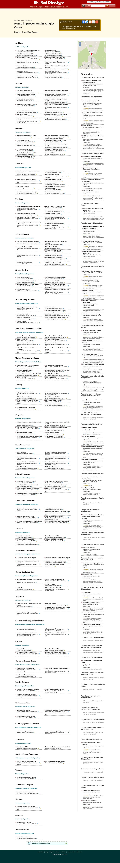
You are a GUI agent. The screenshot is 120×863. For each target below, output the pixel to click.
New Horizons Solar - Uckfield (52, 339)
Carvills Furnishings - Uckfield (52, 648)
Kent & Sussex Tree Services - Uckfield (54, 564)
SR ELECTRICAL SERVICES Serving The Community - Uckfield (55, 187)
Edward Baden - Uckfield (51, 246)
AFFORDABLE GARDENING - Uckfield (26, 156)
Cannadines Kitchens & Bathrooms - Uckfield (28, 365)
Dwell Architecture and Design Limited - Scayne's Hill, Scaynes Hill (92, 81)
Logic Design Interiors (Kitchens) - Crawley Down (57, 370)
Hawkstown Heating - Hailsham (90, 612)
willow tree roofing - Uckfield (52, 280)
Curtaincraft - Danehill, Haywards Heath (26, 652)
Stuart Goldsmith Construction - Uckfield (27, 104)
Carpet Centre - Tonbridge (88, 436)
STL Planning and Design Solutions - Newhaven (28, 50)
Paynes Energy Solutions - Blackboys (54, 335)
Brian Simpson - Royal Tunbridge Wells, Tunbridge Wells (92, 477)
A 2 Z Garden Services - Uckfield (25, 149)
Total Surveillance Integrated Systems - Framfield (57, 731)
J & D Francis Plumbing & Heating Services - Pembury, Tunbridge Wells (93, 227)
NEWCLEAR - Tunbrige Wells (24, 837)
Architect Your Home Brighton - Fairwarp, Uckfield (57, 61)
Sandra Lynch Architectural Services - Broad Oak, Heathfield (57, 66)
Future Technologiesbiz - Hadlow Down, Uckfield (57, 521)
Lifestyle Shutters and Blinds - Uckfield (54, 689)
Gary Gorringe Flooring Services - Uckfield (27, 400)
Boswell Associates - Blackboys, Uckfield (55, 57)
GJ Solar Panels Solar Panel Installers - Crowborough (26, 348)
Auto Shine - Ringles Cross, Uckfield (26, 806)
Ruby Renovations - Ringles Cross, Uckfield (56, 118)
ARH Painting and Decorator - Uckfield (26, 481)
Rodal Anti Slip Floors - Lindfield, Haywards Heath (57, 457)
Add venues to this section (41, 843)
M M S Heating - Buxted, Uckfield (53, 587)
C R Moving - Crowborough (23, 261)
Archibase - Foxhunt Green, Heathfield (26, 694)
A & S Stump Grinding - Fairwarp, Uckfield (55, 561)
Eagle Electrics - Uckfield (23, 186)
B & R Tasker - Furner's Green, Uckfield (26, 557)
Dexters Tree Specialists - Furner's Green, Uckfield (57, 557)
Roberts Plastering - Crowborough (25, 539)
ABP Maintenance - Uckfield (52, 174)
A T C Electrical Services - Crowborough (26, 191)
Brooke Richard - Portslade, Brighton (91, 156)
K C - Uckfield (20, 587)
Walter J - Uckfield (49, 152)
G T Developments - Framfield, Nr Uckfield (55, 94)
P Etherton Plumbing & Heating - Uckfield (55, 206)
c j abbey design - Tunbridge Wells (25, 792)
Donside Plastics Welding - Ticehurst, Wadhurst (91, 743)
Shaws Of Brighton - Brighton (89, 381)
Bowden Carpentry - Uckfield (52, 432)
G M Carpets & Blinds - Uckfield (53, 404)
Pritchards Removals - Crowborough (91, 314)
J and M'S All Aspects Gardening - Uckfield (55, 140)
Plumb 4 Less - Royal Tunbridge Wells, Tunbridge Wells (91, 252)
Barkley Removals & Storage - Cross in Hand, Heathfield (56, 242)
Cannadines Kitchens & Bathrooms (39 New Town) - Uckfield (29, 604)
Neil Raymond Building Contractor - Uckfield (56, 114)
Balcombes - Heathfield (22, 746)
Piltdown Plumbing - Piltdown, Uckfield (54, 217)
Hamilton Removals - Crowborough (54, 257)
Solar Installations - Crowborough (53, 342)
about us (98, 1)
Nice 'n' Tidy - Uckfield (87, 190)
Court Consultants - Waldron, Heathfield (26, 761)
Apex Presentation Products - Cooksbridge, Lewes (57, 511)
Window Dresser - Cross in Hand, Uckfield (55, 652)
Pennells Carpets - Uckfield (52, 392)
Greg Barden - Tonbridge (88, 547)
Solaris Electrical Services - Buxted (25, 516)
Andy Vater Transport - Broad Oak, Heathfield (28, 241)
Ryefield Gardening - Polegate (89, 168)
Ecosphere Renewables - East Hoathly (26, 335)
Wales (57, 851)
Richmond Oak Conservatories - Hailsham (27, 628)
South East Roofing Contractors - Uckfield (55, 277)
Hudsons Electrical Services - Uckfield (54, 171)
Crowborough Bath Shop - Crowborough (27, 612)
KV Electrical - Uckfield (51, 183)
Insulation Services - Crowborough (25, 342)
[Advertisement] (60, 14)
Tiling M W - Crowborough (23, 466)
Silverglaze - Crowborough (23, 317)
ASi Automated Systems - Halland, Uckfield (27, 508)
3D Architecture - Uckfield (23, 61)
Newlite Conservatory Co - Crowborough (27, 632)
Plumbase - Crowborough (51, 225)
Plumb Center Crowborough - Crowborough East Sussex (57, 348)
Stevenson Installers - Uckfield (24, 432)
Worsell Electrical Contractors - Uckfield (26, 179)
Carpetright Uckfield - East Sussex (25, 392)
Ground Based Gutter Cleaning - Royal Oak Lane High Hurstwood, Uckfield (57, 290)
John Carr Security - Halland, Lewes (25, 731)
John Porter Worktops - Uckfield (25, 370)
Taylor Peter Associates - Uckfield (25, 53)
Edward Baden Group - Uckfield (24, 246)
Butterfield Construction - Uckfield (25, 99)
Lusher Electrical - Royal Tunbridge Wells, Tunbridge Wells (92, 209)
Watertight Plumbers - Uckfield (52, 213)
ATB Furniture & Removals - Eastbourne (92, 271)
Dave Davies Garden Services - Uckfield (26, 152)
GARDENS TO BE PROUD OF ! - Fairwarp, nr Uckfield (56, 144)
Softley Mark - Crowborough (52, 222)
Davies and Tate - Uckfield (23, 314)
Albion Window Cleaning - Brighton (91, 790)
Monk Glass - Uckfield (50, 307)
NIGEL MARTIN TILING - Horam (24, 457)
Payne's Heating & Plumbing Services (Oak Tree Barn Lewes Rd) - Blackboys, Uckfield (28, 207)
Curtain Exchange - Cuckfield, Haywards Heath (92, 661)
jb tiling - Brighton (21, 452)
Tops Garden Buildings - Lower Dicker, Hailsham (57, 628)
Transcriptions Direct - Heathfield (53, 508)
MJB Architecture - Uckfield (23, 57)
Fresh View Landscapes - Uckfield (25, 144)
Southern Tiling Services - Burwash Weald (55, 452)
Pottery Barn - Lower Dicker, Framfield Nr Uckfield (57, 607)
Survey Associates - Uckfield (52, 71)
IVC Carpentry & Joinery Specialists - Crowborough (29, 436)
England (52, 851)
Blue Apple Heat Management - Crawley (55, 761)
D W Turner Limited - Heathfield (53, 110)
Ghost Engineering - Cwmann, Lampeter (26, 777)
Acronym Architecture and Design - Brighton (28, 689)
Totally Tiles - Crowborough (52, 466)
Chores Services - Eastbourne (89, 800)
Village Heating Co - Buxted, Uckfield (26, 217)
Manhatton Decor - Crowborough (53, 488)
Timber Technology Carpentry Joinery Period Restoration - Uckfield (56, 428)
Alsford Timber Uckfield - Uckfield (53, 400)
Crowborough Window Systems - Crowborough (56, 317)
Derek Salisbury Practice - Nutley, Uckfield (27, 76)
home (91, 1)
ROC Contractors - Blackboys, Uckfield (54, 579)
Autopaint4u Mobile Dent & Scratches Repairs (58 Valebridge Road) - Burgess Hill (57, 262)
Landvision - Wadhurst (22, 65)
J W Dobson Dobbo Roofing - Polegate (91, 330)
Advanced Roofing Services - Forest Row (55, 284)
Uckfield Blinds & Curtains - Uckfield (26, 716)
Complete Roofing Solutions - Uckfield (26, 280)
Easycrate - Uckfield (22, 254)
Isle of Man (79, 851)
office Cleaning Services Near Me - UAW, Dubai (56, 90)
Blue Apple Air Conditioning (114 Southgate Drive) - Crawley (93, 399)
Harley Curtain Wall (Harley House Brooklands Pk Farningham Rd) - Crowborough (57, 669)
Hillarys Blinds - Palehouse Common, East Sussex (57, 710)
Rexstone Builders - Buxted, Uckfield (26, 110)
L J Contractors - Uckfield (23, 140)
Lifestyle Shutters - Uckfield (23, 710)
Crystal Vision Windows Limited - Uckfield (55, 310)
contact (107, 1)
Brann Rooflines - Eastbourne (89, 354)
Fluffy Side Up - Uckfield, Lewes (24, 396)
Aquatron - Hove (86, 592)
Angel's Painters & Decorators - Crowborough (28, 488)
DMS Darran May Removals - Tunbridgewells (89, 301)
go (107, 5)
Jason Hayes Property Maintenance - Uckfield (56, 481)
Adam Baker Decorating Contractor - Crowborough (29, 493)
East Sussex (21, 20)
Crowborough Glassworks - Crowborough (27, 307)
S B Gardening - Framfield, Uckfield (54, 149)
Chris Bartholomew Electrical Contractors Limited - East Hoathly (29, 172)
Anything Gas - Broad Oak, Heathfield (91, 624)
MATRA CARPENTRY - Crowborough (54, 436)
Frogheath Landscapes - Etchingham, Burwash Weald (91, 180)
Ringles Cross (28, 20)
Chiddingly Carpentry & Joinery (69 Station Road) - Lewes (29, 423)
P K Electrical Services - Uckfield (53, 179)
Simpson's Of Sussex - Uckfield (53, 250)
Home (15, 20)
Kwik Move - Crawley (87, 290)
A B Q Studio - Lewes (50, 50)
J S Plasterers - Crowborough (24, 543)
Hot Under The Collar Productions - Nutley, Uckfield (29, 521)
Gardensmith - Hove (87, 574)
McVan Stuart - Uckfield (22, 71)
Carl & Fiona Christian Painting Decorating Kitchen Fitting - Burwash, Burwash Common (92, 516)
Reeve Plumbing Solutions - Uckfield (26, 213)
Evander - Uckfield (21, 321)
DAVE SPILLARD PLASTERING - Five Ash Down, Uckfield (28, 118)
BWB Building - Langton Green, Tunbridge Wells (92, 136)
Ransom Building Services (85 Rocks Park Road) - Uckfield (57, 423)
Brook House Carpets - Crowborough (26, 407)
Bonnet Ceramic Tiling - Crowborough (54, 461)
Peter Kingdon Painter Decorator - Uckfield (27, 484)
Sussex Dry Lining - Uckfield (52, 535)
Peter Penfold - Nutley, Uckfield (24, 90)
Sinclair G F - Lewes (22, 648)
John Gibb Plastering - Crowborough (54, 539)
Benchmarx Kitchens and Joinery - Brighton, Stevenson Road (90, 100)
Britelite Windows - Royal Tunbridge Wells (55, 632)
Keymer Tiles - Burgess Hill (23, 277)
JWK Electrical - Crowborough (52, 191)
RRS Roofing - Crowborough (24, 289)
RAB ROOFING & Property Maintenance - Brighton (92, 341)
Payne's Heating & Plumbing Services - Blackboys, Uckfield (29, 580)
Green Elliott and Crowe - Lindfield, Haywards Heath (56, 105)
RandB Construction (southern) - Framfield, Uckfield (56, 100)
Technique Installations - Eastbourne (91, 241)
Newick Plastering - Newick (23, 535)
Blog (47, 851)
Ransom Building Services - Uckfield (26, 94)
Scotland (63, 851)
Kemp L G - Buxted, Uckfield (52, 373)
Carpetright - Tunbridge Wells (89, 459)
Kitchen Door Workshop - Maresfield (54, 365)
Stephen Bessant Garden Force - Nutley (26, 135)
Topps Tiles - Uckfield (50, 603)
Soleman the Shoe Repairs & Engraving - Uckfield (57, 746)
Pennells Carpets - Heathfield (89, 427)
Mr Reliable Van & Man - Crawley (90, 280)
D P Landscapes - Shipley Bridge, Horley (92, 563)
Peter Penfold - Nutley (22, 114)
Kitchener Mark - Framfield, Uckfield (25, 461)
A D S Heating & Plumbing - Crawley (91, 602)
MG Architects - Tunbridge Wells (53, 76)
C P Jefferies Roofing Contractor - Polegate (93, 364)
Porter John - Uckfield (50, 377)
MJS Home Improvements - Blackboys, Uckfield (57, 135)
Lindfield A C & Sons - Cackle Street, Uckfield (28, 284)
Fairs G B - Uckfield (21, 377)
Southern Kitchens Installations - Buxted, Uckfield (29, 373)
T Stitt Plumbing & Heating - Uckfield (54, 210)
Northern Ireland (71, 851)
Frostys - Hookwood (87, 125)
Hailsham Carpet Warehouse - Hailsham (92, 446)
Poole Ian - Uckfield (50, 584)
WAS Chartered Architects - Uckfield (54, 53)
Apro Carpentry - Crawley (88, 487)
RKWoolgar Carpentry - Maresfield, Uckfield (27, 427)
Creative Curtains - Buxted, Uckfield (25, 668)
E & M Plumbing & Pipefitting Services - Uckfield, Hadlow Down (29, 222)
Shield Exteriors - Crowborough (53, 314)
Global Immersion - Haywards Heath (54, 516)
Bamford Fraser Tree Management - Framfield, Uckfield (28, 562)
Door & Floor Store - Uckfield (52, 396)
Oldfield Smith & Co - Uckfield (24, 822)
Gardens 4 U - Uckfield (50, 254)
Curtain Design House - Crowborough (26, 674)
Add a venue (40, 851)
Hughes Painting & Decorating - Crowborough (56, 484)
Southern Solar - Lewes (22, 339)
